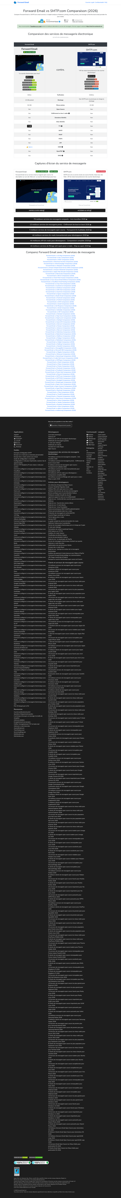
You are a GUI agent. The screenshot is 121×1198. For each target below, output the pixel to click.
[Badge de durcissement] (17, 1171)
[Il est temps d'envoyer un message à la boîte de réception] (61, 126)
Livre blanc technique (54, 435)
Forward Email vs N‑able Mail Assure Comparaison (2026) (60, 358)
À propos (89, 455)
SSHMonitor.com (19, 734)
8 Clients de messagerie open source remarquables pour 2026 (65, 972)
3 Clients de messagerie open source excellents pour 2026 (65, 1077)
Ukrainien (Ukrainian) (101, 495)
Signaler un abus (89, 468)
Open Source (52, 449)
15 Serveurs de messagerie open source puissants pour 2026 (64, 1008)
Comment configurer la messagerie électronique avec (30, 470)
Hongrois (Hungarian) (101, 458)
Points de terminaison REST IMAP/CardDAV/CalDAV (64, 509)
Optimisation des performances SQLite (60, 545)
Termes (88, 461)
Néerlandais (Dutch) (101, 442)
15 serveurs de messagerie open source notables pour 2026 (66, 631)
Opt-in (30, 147)
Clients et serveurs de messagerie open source (65, 562)
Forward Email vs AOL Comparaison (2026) (60, 258)
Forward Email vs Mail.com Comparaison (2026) (60, 330)
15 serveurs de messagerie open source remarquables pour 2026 (66, 614)
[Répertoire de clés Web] (62, 156)
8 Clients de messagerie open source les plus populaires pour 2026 (66, 1045)
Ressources (18, 709)
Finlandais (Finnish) (100, 447)
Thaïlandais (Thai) (101, 490)
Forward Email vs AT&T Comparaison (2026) (60, 260)
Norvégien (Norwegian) (101, 472)
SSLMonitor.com (19, 736)
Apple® (16, 435)
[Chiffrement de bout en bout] (62, 147)
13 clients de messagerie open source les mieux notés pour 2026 (66, 715)
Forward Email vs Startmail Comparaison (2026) (60, 390)
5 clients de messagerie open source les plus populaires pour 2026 (66, 594)
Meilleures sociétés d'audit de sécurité (59, 495)
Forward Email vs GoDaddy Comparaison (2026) (60, 310)
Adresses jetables (19, 720)
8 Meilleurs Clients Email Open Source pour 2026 (66, 1133)
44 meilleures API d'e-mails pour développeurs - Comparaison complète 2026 (60, 240)
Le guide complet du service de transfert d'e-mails (63, 521)
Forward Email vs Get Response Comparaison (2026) (60, 306)
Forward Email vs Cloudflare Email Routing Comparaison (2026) (60, 282)
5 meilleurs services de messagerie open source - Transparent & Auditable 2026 (60, 230)
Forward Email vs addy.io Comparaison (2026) (60, 408)
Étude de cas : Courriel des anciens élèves (60, 503)
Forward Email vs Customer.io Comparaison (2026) (60, 286)
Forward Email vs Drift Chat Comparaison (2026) (60, 290)
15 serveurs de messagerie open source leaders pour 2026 (66, 606)
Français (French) (102, 450)
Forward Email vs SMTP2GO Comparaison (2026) (60, 378)
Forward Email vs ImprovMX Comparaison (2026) (60, 322)
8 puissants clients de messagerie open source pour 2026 (66, 675)
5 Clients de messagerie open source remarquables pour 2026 (65, 1085)
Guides (16, 450)
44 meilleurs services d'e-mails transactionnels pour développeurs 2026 (60, 235)
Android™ (18, 439)
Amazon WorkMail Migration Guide (58, 487)
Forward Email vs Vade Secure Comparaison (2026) (60, 398)
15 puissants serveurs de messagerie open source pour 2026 (64, 671)
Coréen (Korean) (102, 470)
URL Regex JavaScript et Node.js (58, 557)
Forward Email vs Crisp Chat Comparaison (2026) (60, 284)
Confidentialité (99, 2)
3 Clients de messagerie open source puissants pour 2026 (66, 1125)
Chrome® (18, 445)
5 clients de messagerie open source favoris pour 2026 (65, 771)
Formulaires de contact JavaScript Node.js (60, 529)
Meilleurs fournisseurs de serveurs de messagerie (63, 491)
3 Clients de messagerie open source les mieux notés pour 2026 (65, 1036)
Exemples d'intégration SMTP (23, 453)
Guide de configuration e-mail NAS (24, 459)
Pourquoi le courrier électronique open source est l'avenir (65, 559)
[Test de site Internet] (22, 1162)
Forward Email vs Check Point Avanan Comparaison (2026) (60, 278)
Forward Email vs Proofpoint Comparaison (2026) (60, 370)
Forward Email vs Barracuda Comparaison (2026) (60, 274)
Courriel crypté (89, 2)
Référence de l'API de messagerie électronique (62, 439)
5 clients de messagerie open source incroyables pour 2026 (64, 868)
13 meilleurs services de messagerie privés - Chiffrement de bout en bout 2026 (60, 224)
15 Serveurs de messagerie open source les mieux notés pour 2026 (66, 1032)
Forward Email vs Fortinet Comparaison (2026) (60, 300)
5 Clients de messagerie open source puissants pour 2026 (65, 1012)
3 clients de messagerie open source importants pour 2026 (64, 667)
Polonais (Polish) (102, 475)
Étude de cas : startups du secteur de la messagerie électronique (63, 550)
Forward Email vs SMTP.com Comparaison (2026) (60, 376)
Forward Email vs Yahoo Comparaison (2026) (60, 400)
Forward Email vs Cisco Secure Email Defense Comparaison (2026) (60, 280)
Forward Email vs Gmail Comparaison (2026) (60, 308)
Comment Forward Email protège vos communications (64, 555)
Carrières (89, 473)
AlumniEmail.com (19, 728)
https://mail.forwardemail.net (94, 26)
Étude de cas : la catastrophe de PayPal (60, 539)
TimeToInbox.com (19, 730)
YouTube (90, 443)
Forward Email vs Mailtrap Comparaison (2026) (60, 344)
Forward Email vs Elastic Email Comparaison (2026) (60, 296)
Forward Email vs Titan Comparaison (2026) (60, 392)
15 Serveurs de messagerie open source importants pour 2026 (65, 1000)
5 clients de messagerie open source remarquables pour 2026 (65, 619)
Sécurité (88, 457)
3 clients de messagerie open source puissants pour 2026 (65, 900)
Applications (18, 432)
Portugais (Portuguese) (101, 477)
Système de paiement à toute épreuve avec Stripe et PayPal (66, 553)
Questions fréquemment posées (60, 425)
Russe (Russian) (102, 480)
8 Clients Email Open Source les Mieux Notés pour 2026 (63, 1149)
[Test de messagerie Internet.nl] (29, 85)
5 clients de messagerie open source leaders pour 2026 (65, 610)
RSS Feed (90, 445)
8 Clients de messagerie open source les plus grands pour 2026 (65, 988)
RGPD (88, 463)
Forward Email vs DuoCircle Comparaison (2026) (60, 292)
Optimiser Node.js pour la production (59, 523)
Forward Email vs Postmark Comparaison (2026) (60, 368)
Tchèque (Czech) (102, 438)
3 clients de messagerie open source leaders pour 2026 (65, 723)
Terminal (17, 447)
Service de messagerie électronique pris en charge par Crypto (66, 525)
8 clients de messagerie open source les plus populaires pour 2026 (66, 707)
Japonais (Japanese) (100, 467)
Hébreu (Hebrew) (102, 455)
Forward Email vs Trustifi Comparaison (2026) (60, 394)
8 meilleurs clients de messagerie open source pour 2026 (63, 570)
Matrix (89, 441)
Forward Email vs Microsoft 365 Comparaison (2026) (60, 350)
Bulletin (89, 435)
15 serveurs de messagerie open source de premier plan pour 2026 (66, 912)
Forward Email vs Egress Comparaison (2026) (60, 294)
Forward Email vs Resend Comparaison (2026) (61, 374)
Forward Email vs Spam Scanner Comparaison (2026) (60, 386)
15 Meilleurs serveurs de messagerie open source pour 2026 (64, 1016)
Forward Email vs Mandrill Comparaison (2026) (60, 346)
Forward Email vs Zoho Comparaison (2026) (60, 406)
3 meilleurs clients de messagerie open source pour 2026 (66, 795)
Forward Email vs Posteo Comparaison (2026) (60, 366)
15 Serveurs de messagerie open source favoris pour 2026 (66, 992)
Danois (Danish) (102, 440)
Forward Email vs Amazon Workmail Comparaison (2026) (60, 270)
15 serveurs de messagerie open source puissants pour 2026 (64, 896)
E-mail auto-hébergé (54, 443)
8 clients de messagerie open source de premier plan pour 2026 (65, 916)
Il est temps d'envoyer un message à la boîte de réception (28, 717)
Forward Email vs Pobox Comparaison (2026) (60, 364)
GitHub (89, 437)
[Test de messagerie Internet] (40, 1162)
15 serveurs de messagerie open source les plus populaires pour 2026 (66, 590)
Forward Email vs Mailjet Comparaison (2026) (60, 342)
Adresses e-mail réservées (22, 726)
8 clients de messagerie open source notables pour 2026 (65, 747)
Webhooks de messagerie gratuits (58, 441)
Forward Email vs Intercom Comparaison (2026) (60, 324)
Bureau (17, 443)
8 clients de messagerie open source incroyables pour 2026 (64, 755)
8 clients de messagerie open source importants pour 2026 (65, 892)
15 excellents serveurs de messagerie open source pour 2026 (65, 623)
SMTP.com (91, 49)
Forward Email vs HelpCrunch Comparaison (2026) (60, 318)
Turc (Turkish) (101, 492)
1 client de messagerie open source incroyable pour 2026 (65, 643)
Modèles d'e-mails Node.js (56, 533)
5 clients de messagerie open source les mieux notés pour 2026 (65, 602)
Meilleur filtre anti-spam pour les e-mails (60, 489)
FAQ (105, 2)
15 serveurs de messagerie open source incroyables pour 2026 (65, 639)
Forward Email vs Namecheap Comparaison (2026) (60, 356)
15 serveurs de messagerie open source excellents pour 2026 (65, 848)
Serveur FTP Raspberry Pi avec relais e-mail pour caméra (28, 466)
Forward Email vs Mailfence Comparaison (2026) (60, 336)
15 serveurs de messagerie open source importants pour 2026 (65, 663)
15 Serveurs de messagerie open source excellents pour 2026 (66, 1073)
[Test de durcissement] (29, 80)
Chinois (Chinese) (102, 436)
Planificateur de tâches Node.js (57, 535)
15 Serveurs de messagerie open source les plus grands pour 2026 (66, 984)
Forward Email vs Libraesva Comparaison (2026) (60, 328)
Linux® (17, 441)
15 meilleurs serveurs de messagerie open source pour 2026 (64, 566)
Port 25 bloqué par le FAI (21, 706)
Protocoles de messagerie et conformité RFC (61, 513)
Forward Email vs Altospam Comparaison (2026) (60, 266)
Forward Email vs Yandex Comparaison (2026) (60, 402)
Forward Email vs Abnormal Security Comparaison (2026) (60, 262)
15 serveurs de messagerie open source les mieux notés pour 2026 (66, 582)
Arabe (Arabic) (102, 434)
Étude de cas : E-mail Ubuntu (57, 505)
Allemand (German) (100, 453)
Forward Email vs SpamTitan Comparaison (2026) (60, 388)
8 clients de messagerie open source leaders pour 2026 (65, 948)
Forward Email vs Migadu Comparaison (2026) (61, 352)
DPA (87, 465)
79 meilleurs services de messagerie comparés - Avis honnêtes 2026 (60, 219)
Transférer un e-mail (35, 26)
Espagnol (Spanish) (100, 483)
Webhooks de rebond (54, 445)
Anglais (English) (102, 445)
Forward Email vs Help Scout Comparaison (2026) (60, 316)
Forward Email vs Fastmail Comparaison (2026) (60, 298)
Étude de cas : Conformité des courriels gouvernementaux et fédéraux (66, 500)
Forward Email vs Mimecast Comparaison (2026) (60, 354)
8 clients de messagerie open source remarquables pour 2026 (65, 731)
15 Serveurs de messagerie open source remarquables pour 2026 (66, 968)
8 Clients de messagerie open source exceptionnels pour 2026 (65, 1069)
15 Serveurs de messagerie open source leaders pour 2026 (66, 1057)
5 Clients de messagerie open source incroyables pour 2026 (64, 1093)
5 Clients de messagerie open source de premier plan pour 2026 (65, 1028)
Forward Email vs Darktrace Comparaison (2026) (60, 288)
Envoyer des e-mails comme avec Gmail (26, 457)
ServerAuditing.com (20, 732)
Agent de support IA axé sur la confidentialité (62, 497)
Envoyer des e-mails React (56, 547)
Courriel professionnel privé (22, 712)
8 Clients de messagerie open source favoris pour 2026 (65, 996)
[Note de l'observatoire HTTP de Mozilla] (29, 87)
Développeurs (53, 432)
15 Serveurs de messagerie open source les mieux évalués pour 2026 (65, 1049)
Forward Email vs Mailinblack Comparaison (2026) (60, 340)
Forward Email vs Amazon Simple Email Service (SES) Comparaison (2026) (60, 268)
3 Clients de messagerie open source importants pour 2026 (64, 1117)
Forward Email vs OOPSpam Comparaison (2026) (60, 360)
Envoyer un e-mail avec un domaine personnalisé (28, 455)
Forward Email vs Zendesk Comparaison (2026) (60, 404)
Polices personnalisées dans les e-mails (60, 511)
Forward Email (29, 49)
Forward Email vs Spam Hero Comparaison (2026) (60, 384)
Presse (88, 471)
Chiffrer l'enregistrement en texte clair (26, 724)
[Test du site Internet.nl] (29, 82)
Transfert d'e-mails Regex (56, 447)
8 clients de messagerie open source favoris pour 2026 (66, 659)
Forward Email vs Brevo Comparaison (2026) (60, 276)
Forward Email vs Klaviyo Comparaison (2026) (60, 326)
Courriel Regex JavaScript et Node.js (59, 515)
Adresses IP (51, 437)
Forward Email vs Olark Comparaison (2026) (60, 362)
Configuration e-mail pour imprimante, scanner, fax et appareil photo (30, 462)
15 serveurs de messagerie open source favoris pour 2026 (65, 655)
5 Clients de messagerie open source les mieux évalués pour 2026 (66, 1053)
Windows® (17, 437)
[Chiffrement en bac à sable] (69, 113)
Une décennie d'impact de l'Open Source (60, 485)
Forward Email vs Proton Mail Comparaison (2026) (60, 372)
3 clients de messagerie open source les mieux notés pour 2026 (65, 586)
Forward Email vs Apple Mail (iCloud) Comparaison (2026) (60, 272)
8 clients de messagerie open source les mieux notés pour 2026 (65, 699)
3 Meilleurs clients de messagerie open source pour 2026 (66, 1020)
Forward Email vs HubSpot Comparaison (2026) (60, 320)
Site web (29, 77)
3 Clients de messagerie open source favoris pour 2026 (66, 1109)
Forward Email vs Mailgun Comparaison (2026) (60, 338)
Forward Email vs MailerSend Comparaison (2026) (60, 334)
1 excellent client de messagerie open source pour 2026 (66, 627)
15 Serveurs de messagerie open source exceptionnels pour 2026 (66, 1065)
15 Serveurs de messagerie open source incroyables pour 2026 (65, 976)
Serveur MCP (52, 519)
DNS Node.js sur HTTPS (55, 531)
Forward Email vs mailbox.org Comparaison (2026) (60, 410)
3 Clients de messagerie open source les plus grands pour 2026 (65, 1101)
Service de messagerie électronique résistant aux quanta (65, 541)
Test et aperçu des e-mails (56, 517)
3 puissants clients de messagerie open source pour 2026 (66, 787)
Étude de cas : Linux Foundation (57, 507)
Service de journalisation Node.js (58, 537)
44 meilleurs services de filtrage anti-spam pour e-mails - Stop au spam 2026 (60, 246)
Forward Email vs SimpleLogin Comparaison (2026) (60, 382)
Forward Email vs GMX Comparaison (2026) (60, 302)
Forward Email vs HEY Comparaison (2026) (60, 312)
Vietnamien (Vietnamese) (101, 498)
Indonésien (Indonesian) (101, 462)
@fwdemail (90, 439)
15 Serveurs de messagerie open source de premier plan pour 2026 (65, 1024)
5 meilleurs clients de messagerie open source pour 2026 (65, 651)
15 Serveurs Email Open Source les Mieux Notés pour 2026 (64, 1145)
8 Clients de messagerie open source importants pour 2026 (66, 1004)
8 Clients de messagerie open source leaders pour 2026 (65, 1061)
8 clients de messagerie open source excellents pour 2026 (65, 852)
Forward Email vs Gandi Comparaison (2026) (60, 304)
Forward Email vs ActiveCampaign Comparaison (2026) (60, 264)
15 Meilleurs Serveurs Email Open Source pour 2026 (66, 1129)
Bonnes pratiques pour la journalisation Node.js (62, 493)
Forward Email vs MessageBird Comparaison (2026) (60, 348)
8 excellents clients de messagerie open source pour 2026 (66, 739)
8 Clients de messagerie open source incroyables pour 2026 (65, 980)
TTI (29, 126)
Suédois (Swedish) (100, 486)
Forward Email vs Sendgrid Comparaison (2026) (60, 380)
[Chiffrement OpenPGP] (64, 151)
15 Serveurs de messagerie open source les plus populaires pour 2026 (66, 1041)
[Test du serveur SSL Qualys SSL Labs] (29, 89)
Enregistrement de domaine (22, 722)
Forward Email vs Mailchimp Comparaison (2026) (60, 332)
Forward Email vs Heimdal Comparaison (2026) (60, 314)
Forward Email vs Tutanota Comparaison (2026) (60, 396)
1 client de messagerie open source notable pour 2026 (66, 635)
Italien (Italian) (101, 464)
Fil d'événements (90, 452)
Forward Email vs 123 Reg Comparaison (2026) (60, 256)
